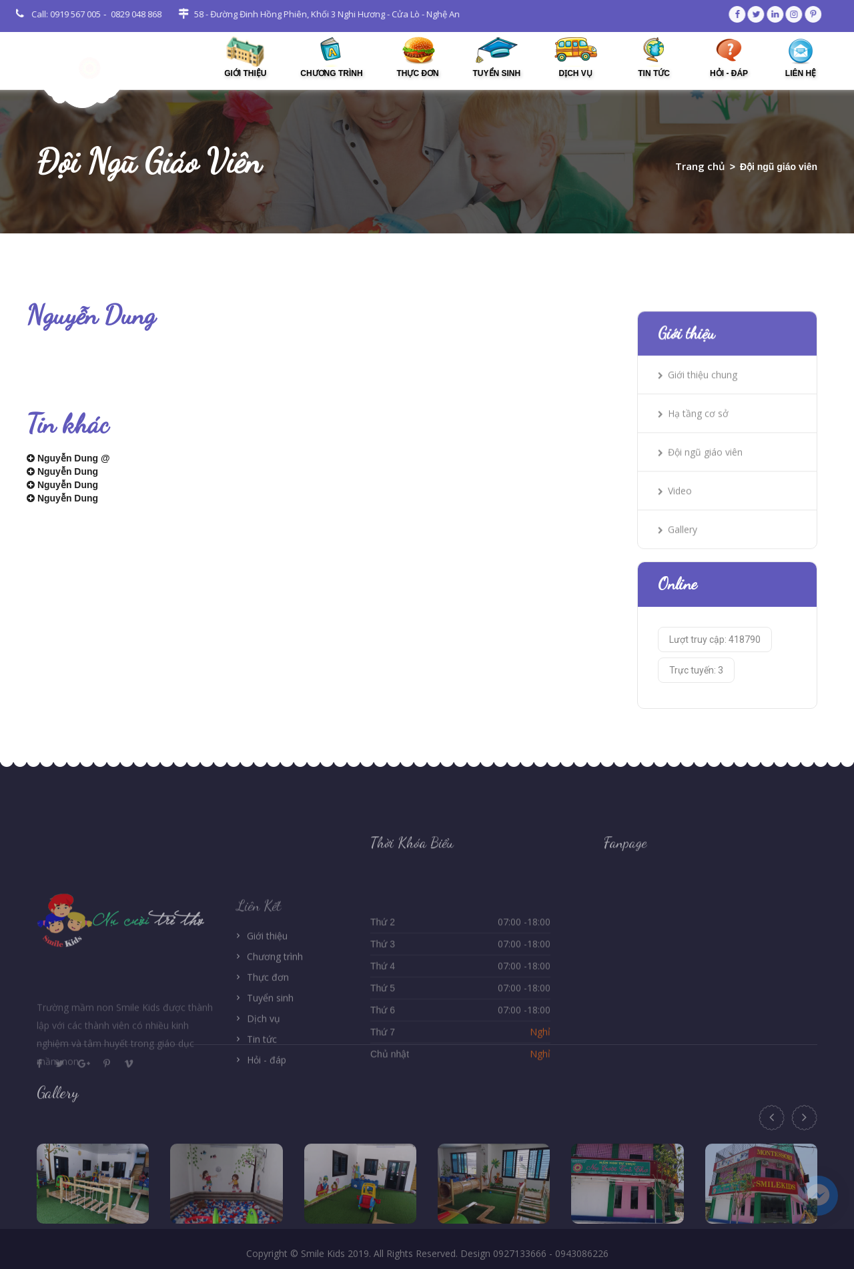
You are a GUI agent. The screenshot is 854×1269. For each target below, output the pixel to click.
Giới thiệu (267, 1013)
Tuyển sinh (270, 1075)
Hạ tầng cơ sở (693, 444)
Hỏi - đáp (266, 1137)
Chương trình (275, 1034)
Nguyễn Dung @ (68, 460)
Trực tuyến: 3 (696, 699)
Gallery (677, 560)
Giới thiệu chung (697, 405)
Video (675, 521)
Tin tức (262, 1116)
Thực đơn (268, 1054)
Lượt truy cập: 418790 (715, 668)
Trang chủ (700, 166)
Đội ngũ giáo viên (700, 483)
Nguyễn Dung (62, 474)
